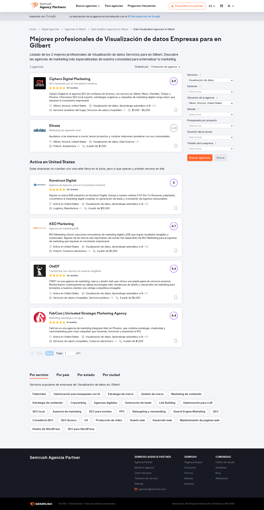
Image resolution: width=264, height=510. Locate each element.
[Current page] (69, 353)
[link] (114, 6)
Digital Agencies (50, 29)
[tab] (39, 375)
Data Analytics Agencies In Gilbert (109, 29)
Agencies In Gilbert (75, 29)
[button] (212, 6)
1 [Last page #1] (79, 353)
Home (33, 29)
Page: (59, 353)
